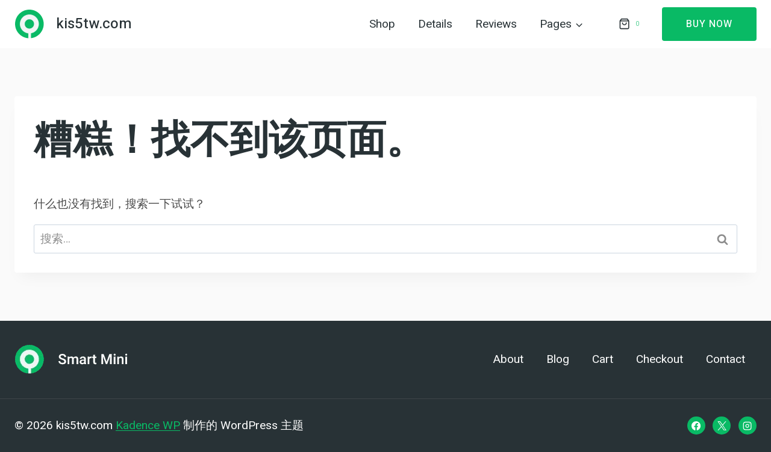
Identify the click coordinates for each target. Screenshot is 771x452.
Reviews (496, 24)
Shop (382, 24)
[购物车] (628, 24)
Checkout (659, 359)
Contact (725, 359)
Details (435, 24)
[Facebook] (696, 425)
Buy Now (709, 24)
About (508, 359)
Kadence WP (148, 425)
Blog (557, 359)
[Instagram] (747, 425)
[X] (722, 425)
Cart (602, 359)
